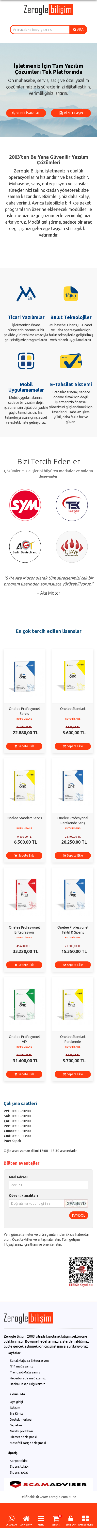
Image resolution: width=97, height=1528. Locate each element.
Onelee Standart (72, 709)
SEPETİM (56, 1525)
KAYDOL (78, 1215)
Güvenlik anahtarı (23, 1196)
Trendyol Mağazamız (25, 1372)
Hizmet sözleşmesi (23, 1437)
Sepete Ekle (24, 746)
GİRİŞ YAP (71, 1525)
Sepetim (16, 1425)
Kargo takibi (19, 1460)
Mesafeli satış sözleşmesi (28, 1443)
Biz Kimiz (16, 1413)
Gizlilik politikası (21, 1431)
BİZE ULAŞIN (71, 113)
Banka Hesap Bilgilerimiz (27, 1384)
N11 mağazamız (21, 1366)
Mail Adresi (18, 1177)
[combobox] (40, 29)
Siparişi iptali (19, 1472)
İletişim (15, 1407)
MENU (41, 1525)
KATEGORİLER (85, 1525)
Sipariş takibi (19, 1466)
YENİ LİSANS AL (26, 113)
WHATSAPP (11, 1525)
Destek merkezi (21, 1419)
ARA (78, 30)
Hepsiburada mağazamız (28, 1378)
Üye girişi (16, 1402)
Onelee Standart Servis (24, 818)
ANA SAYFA (26, 1525)
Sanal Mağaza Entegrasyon (29, 1360)
